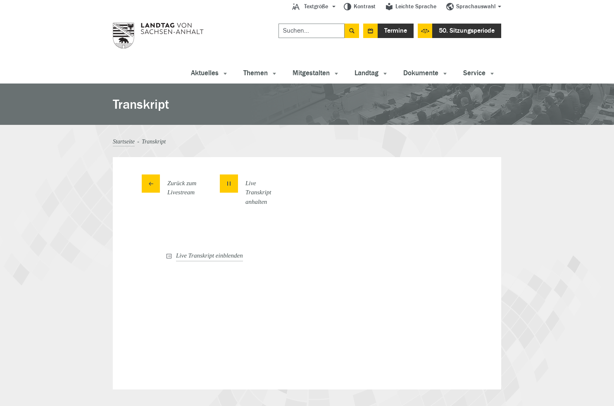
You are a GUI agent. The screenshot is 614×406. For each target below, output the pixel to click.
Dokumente (420, 73)
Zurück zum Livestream (181, 188)
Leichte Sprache (415, 6)
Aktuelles (205, 73)
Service (474, 73)
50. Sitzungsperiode (467, 30)
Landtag (366, 73)
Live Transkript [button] (258, 192)
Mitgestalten (311, 73)
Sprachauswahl (475, 6)
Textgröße (316, 6)
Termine (395, 30)
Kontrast (365, 6)
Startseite (124, 142)
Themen (255, 73)
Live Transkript (209, 255)
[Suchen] (311, 31)
